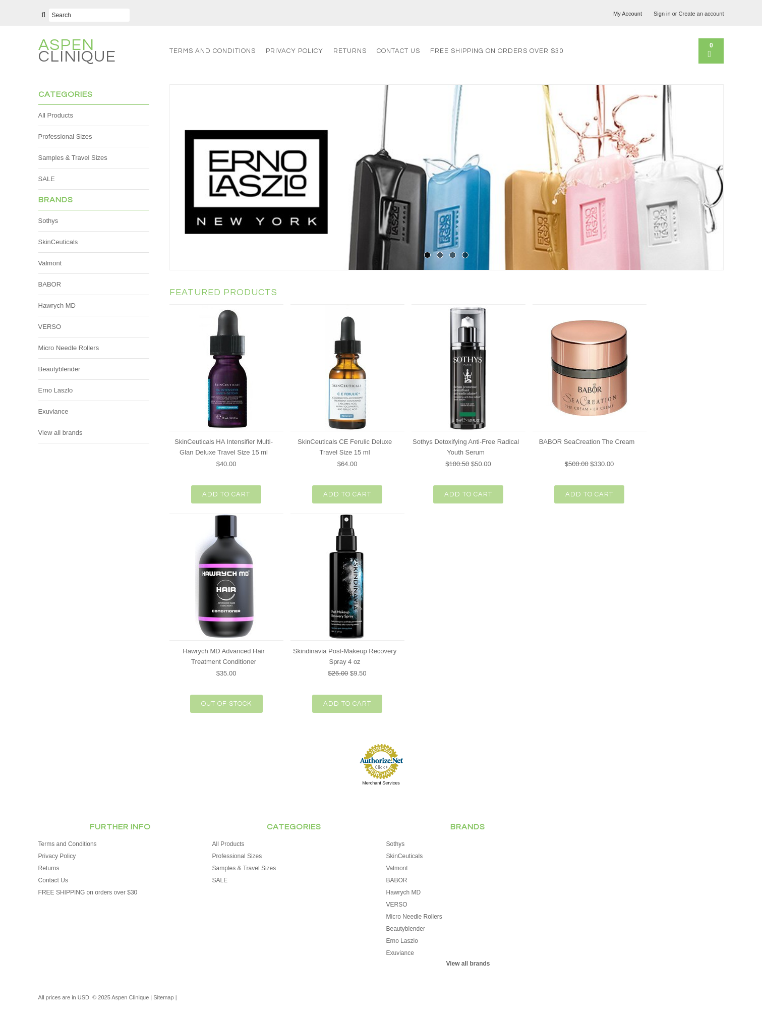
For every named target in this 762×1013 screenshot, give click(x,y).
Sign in (662, 14)
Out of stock (226, 703)
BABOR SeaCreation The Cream (587, 441)
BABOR (50, 284)
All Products (55, 115)
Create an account (701, 14)
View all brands (60, 432)
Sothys (48, 220)
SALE (46, 179)
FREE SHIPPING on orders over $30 (496, 50)
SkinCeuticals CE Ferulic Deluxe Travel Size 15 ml (345, 447)
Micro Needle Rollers (68, 348)
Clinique (77, 52)
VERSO (50, 326)
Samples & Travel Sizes (72, 157)
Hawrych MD (57, 305)
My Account (627, 14)
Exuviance (53, 411)
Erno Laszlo (55, 390)
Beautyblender (59, 369)
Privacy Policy (294, 50)
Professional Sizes (65, 136)
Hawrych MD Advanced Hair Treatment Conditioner (224, 656)
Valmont (50, 263)
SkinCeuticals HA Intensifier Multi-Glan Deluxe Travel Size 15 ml (223, 447)
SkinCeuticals (58, 242)
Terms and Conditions (212, 50)
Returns (350, 50)
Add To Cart (226, 494)
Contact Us (398, 50)
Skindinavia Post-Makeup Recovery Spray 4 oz (344, 656)
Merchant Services (381, 782)
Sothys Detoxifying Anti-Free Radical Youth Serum (466, 447)
